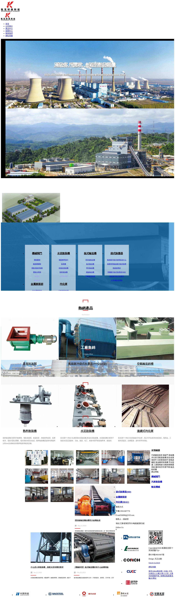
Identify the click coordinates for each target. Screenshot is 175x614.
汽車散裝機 (156, 482)
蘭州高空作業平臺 (162, 467)
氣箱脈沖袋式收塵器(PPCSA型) (87, 363)
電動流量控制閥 (37, 268)
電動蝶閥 (37, 260)
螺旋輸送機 (90, 272)
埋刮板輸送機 (90, 260)
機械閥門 (37, 253)
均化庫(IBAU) (122, 502)
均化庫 (63, 284)
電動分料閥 (37, 272)
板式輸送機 (90, 253)
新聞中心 (9, 31)
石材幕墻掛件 (162, 460)
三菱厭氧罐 (158, 465)
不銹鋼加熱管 (156, 455)
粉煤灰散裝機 (63, 268)
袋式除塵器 (116, 253)
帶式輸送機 (90, 268)
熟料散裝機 (64, 272)
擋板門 (165, 455)
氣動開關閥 (37, 264)
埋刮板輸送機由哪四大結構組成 (87, 520)
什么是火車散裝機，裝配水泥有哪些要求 (47, 567)
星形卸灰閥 (30, 363)
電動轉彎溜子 (63, 260)
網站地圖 (9, 36)
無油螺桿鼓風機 (161, 462)
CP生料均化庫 (64, 290)
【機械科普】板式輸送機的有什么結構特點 (91, 567)
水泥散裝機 (63, 253)
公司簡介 (9, 26)
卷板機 (171, 455)
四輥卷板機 (161, 457)
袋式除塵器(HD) (123, 492)
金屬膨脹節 (37, 284)
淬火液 (154, 457)
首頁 (7, 24)
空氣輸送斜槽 (90, 276)
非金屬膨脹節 (37, 290)
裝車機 (63, 264)
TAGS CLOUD (154, 563)
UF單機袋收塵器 (117, 280)
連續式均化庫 (145, 430)
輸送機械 (155, 487)
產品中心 (9, 29)
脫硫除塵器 (117, 268)
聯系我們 (9, 33)
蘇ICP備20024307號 (156, 555)
